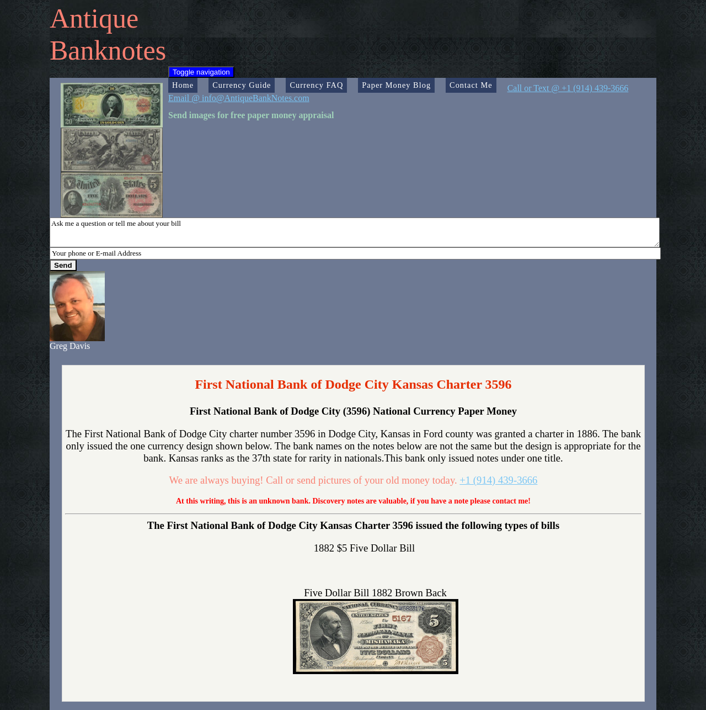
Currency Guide (241, 85)
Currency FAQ (316, 85)
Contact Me (471, 85)
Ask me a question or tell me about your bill (355, 232)
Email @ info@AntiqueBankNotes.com (238, 98)
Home (183, 85)
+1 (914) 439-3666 (498, 480)
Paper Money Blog (396, 85)
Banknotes (108, 50)
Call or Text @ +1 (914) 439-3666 (568, 88)
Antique (94, 18)
